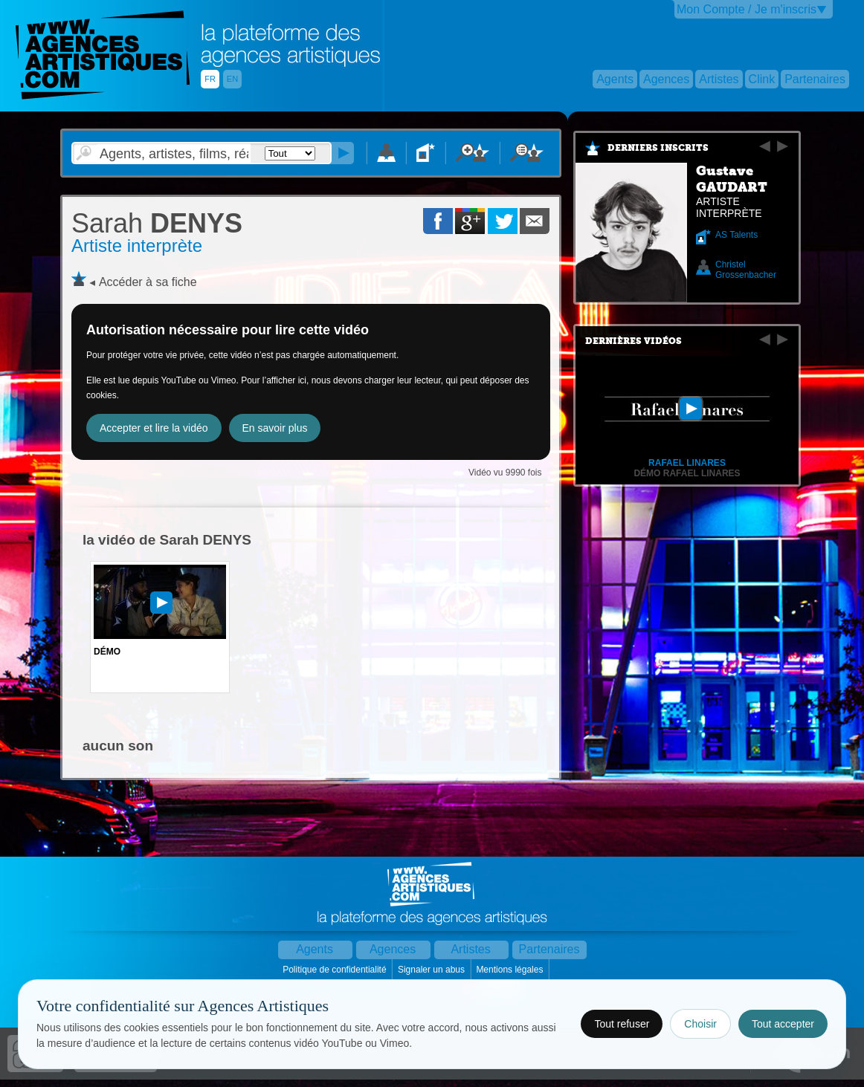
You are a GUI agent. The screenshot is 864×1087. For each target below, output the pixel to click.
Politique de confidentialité (336, 969)
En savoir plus (275, 428)
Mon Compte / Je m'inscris (746, 9)
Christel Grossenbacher (745, 269)
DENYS (156, 223)
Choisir (700, 1024)
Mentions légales (510, 969)
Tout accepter (783, 1024)
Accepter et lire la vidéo (154, 428)
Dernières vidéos (633, 341)
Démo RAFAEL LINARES (687, 473)
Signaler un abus (432, 969)
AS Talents (736, 235)
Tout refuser (621, 1024)
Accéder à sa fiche (148, 282)
